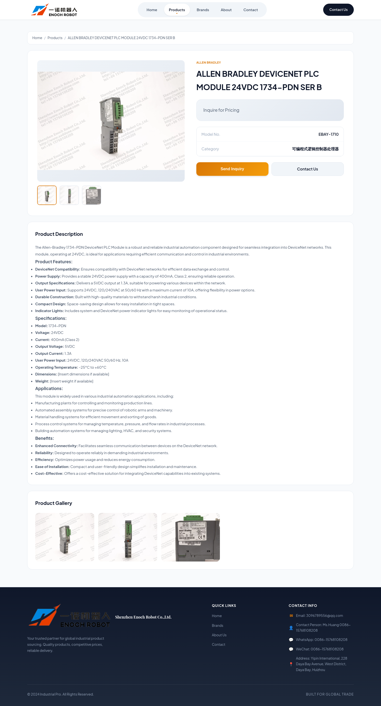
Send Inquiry (232, 169)
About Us (219, 635)
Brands (203, 10)
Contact (250, 10)
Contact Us (338, 9)
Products (177, 10)
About (226, 10)
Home (152, 10)
